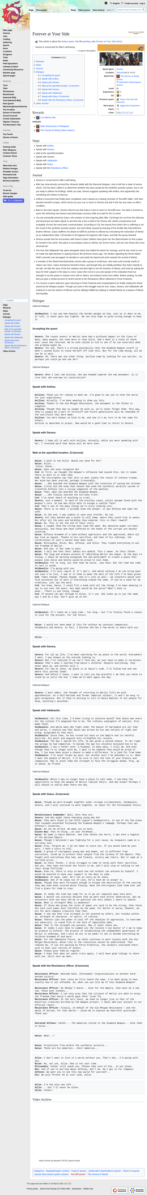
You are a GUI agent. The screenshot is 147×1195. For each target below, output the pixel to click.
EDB (118, 112)
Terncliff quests (78, 1174)
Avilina (50, 145)
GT (124, 112)
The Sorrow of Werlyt (98, 1174)
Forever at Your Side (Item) (109, 41)
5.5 (117, 109)
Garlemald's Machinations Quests (104, 1171)
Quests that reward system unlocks (52, 1174)
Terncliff (119, 72)
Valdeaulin (52, 160)
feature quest (68, 41)
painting (87, 41)
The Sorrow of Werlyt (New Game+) (57, 130)
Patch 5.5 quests (131, 1171)
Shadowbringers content (57, 1171)
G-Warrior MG (49, 117)
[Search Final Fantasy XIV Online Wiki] (131, 9)
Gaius (50, 164)
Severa (119, 69)
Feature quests (78, 1171)
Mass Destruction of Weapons (54, 126)
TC (129, 112)
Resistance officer (59, 168)
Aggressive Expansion (130, 105)
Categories (38, 1171)
